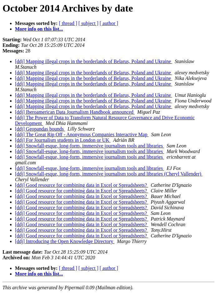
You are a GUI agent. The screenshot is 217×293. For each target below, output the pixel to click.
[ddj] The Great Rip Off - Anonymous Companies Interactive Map (82, 134)
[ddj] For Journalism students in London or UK (63, 140)
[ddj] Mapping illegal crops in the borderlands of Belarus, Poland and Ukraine (93, 61)
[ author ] (109, 23)
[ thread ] (68, 23)
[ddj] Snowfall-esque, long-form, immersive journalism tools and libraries (89, 145)
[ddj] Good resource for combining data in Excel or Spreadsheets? (81, 185)
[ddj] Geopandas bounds (40, 129)
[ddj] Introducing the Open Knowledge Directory (64, 241)
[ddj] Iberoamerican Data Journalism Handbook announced (75, 112)
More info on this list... (39, 29)
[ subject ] (89, 23)
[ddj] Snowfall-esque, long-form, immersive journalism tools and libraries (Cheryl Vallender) (108, 173)
